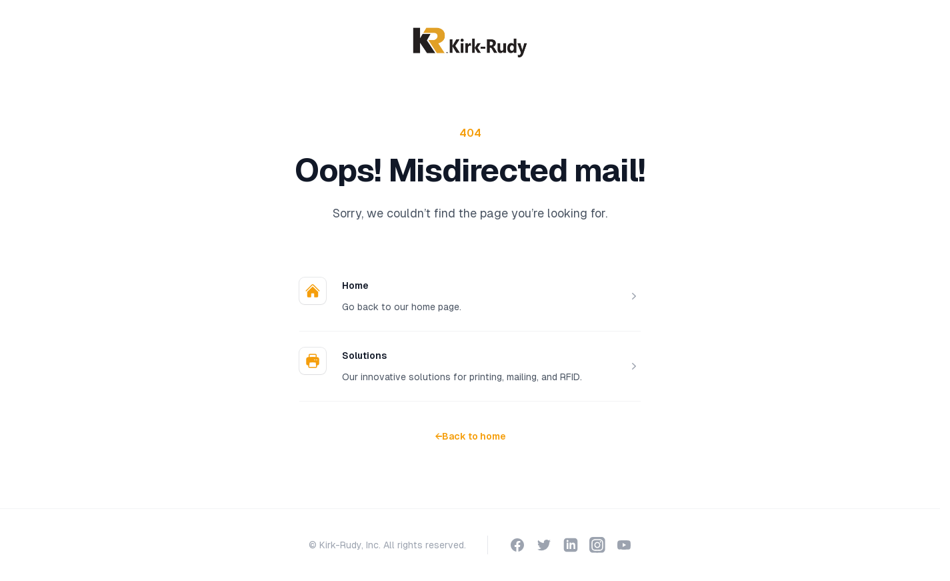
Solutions (364, 355)
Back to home (470, 436)
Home (355, 285)
